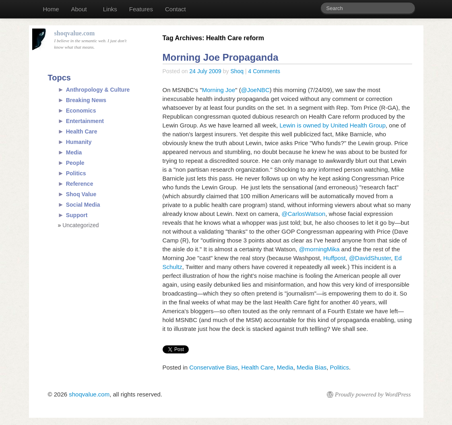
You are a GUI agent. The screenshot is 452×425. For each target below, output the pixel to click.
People (75, 163)
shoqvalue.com (89, 394)
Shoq (237, 71)
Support (77, 215)
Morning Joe (218, 89)
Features (141, 9)
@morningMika (319, 249)
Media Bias (311, 367)
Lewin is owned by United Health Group (333, 125)
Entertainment (85, 121)
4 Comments (264, 71)
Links (110, 9)
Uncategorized (80, 225)
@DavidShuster (370, 258)
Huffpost (334, 258)
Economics (81, 110)
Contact (175, 9)
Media (285, 367)
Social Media (83, 204)
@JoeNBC (255, 89)
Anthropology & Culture (98, 89)
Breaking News (86, 100)
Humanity (79, 142)
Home (51, 9)
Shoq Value (81, 194)
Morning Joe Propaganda (221, 57)
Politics (339, 367)
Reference (79, 184)
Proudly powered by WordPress (373, 394)
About (79, 9)
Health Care (257, 367)
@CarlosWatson (304, 213)
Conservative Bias (213, 367)
